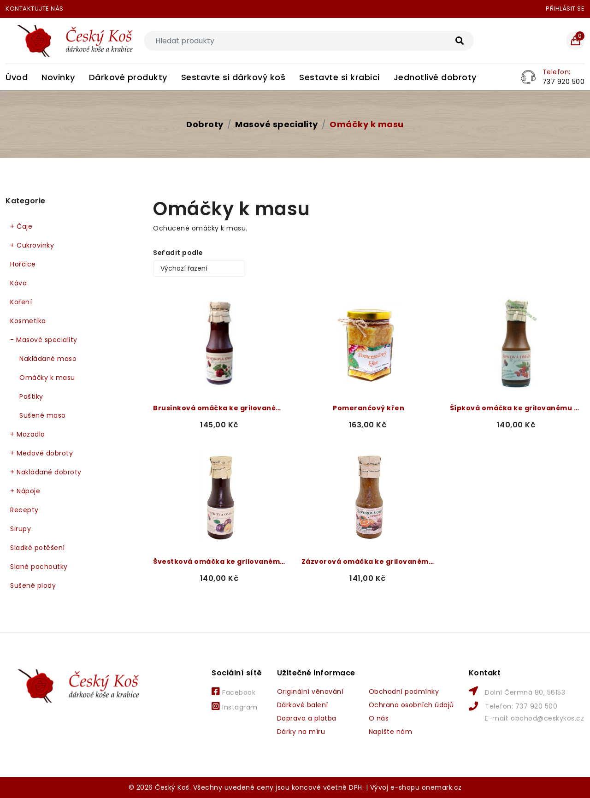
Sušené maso (42, 415)
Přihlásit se (565, 8)
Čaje (21, 226)
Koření (21, 302)
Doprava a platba (306, 718)
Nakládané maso (48, 358)
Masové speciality (276, 124)
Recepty (24, 509)
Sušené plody (33, 585)
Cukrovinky (32, 245)
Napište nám (391, 731)
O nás (379, 718)
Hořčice (23, 264)
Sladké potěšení (37, 547)
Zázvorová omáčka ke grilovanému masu (368, 561)
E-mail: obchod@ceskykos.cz (534, 718)
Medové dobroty (41, 453)
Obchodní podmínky (404, 691)
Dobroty (205, 124)
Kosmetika (28, 320)
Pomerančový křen (368, 408)
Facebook (233, 692)
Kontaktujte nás (35, 8)
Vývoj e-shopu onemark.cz (416, 787)
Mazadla (27, 434)
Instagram (235, 707)
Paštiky (31, 396)
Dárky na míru (301, 731)
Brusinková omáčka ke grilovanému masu (220, 408)
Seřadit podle (178, 252)
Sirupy (20, 528)
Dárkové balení (302, 704)
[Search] (308, 40)
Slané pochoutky (39, 566)
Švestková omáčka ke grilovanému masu (220, 561)
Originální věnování (310, 691)
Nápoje (25, 491)
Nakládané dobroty (46, 472)
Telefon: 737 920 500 (521, 706)
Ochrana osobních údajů (411, 704)
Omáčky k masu (367, 124)
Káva (18, 283)
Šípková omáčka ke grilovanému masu (517, 408)
